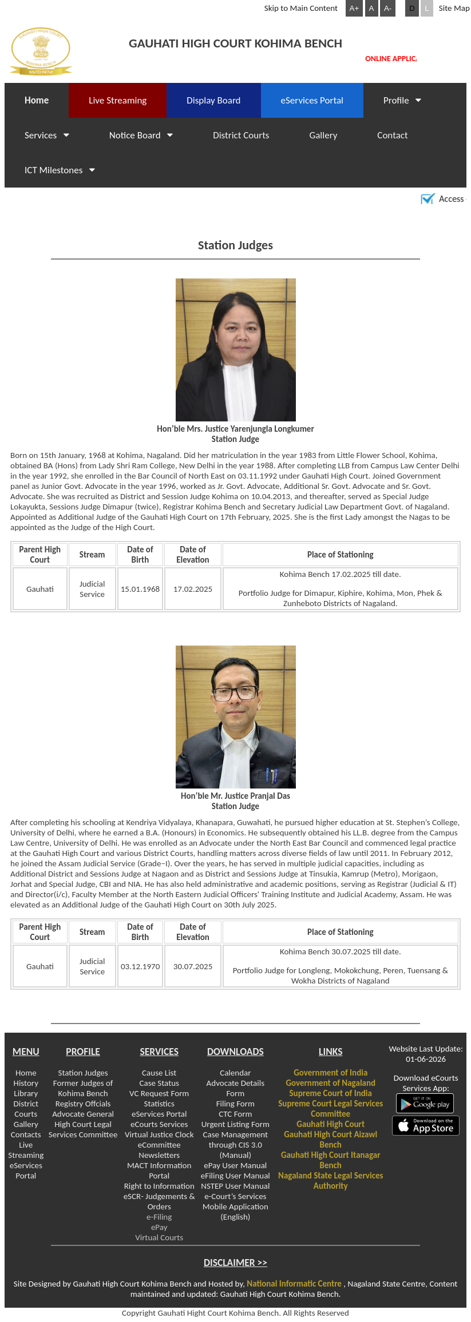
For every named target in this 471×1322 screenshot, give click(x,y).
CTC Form (235, 1114)
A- (387, 8)
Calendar (235, 1073)
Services (47, 135)
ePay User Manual (235, 1165)
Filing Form (235, 1103)
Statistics (159, 1103)
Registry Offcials (83, 1103)
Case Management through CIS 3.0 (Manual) (235, 1144)
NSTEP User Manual (235, 1186)
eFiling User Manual (235, 1175)
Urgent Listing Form (235, 1124)
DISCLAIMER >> (235, 1262)
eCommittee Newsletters (159, 1150)
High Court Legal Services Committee (83, 1129)
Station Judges (83, 1073)
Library (26, 1093)
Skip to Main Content (301, 8)
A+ (354, 8)
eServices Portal (312, 100)
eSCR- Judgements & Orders (159, 1201)
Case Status (159, 1083)
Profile (402, 100)
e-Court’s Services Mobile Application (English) (235, 1206)
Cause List (159, 1073)
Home (37, 100)
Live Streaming (25, 1150)
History (26, 1083)
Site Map (454, 8)
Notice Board (141, 135)
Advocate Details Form (235, 1088)
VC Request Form (159, 1093)
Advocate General (83, 1114)
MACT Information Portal (159, 1170)
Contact (392, 135)
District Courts (241, 135)
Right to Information (159, 1186)
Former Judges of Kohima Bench (83, 1088)
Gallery (324, 135)
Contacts (26, 1134)
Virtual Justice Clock (159, 1134)
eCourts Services (159, 1124)
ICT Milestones (60, 170)
